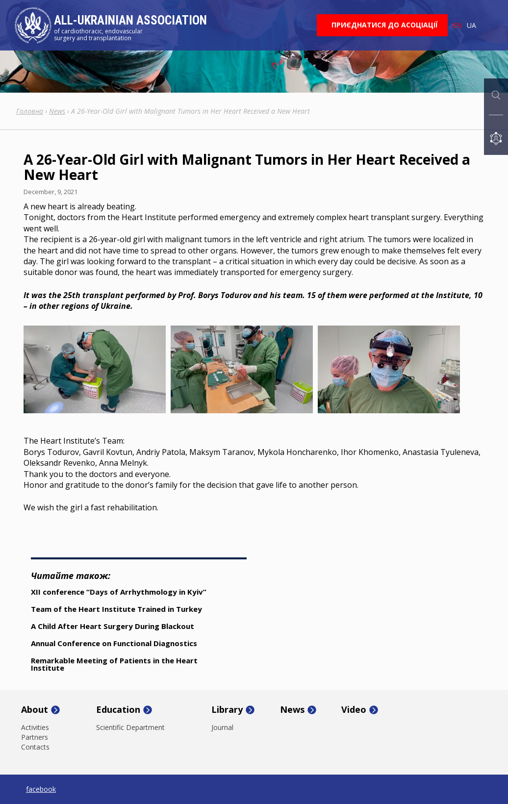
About (34, 710)
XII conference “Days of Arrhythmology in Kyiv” (118, 592)
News (292, 710)
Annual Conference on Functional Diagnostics (114, 643)
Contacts (35, 747)
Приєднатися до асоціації (384, 24)
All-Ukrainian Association (130, 20)
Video (353, 710)
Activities (35, 727)
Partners (34, 737)
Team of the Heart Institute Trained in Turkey (116, 609)
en (457, 25)
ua (471, 25)
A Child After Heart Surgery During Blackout (112, 626)
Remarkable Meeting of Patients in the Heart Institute (114, 664)
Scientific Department (130, 727)
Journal (222, 727)
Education (118, 710)
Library (227, 710)
